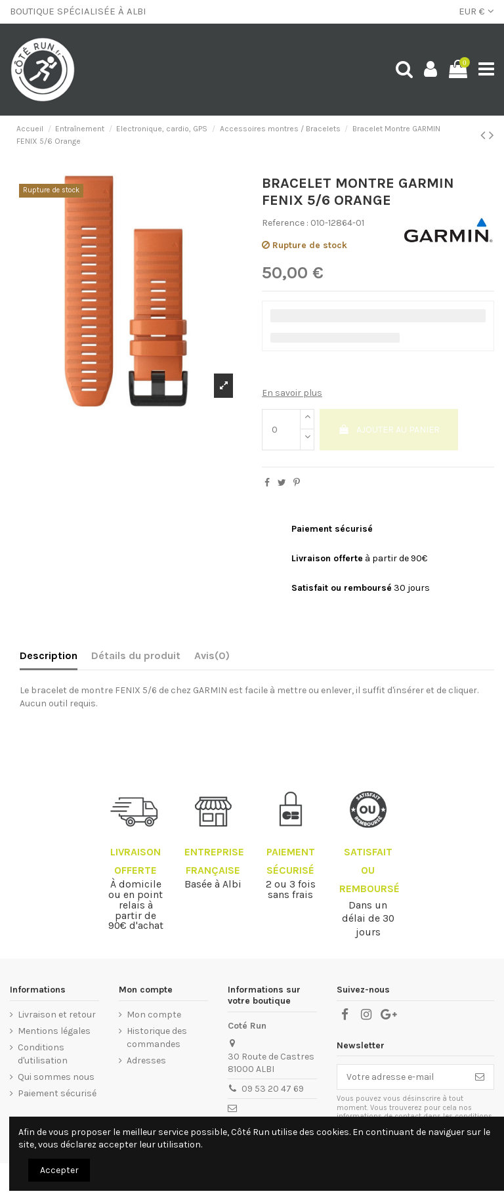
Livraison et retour (57, 1014)
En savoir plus (292, 392)
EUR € (476, 11)
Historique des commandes (157, 1037)
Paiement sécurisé (57, 1093)
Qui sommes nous (56, 1076)
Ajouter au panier (389, 429)
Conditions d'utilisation (43, 1054)
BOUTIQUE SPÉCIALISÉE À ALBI (78, 11)
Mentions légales (54, 1031)
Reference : (285, 222)
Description (48, 655)
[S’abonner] (480, 1077)
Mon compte (154, 1014)
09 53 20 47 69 (273, 1088)
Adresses (146, 1060)
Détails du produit (135, 655)
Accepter (59, 1170)
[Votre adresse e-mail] (401, 1077)
